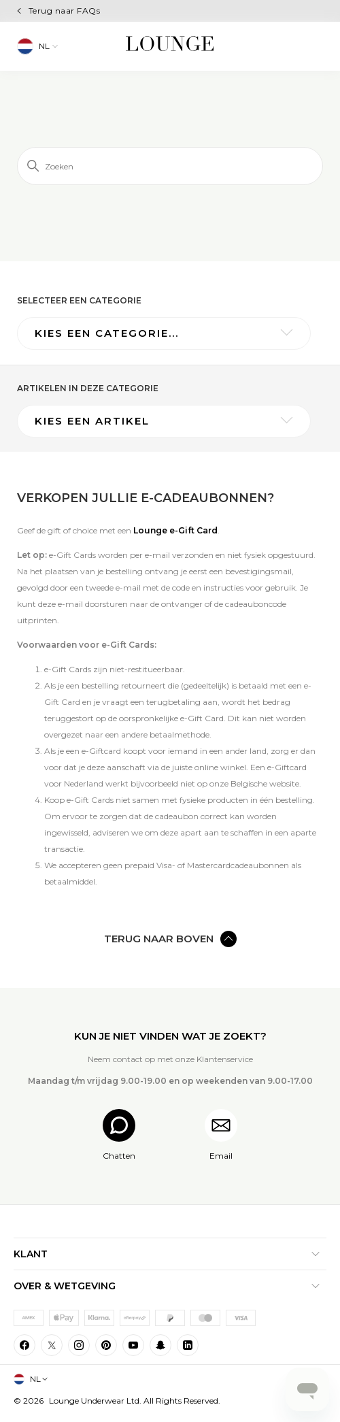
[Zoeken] (170, 166)
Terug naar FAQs (64, 10)
